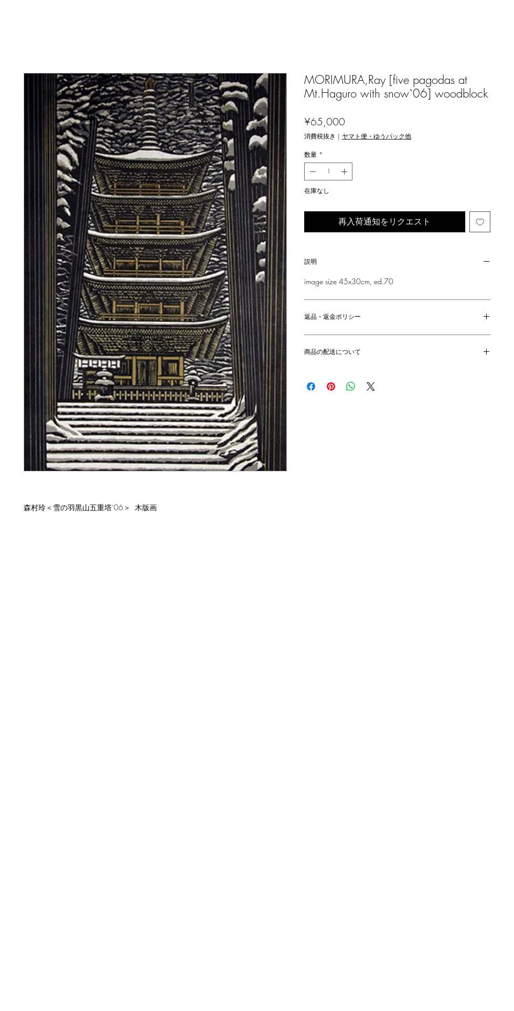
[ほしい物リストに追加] (480, 222)
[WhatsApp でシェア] (351, 386)
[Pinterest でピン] (331, 386)
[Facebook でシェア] (311, 386)
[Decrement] (311, 171)
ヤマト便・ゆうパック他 (376, 136)
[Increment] (345, 171)
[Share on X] (371, 386)
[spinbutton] (328, 171)
